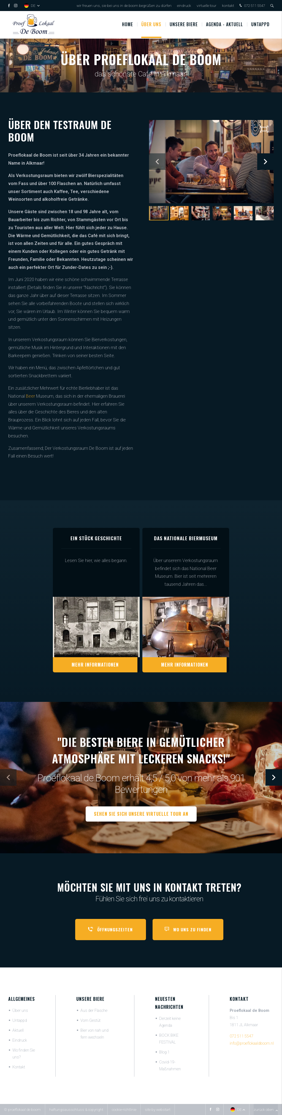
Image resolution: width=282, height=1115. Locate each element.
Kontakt (228, 5)
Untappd (260, 25)
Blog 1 (164, 1052)
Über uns (151, 25)
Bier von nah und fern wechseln (94, 1034)
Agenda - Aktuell (224, 25)
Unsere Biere (90, 999)
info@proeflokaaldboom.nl (252, 1043)
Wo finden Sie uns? (23, 1054)
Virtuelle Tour (206, 5)
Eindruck (184, 5)
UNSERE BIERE (184, 25)
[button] (265, 161)
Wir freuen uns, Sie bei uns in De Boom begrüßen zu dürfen (124, 5)
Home (127, 25)
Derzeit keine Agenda (170, 1022)
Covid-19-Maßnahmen (170, 1065)
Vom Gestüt (90, 1020)
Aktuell (18, 1030)
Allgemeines (21, 999)
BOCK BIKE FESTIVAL (168, 1039)
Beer (30, 396)
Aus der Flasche (93, 1011)
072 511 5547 (251, 6)
